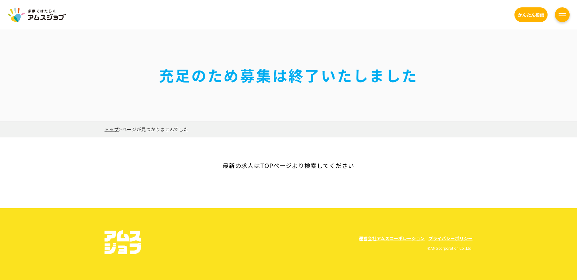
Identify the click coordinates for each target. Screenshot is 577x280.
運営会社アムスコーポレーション (392, 238)
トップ (112, 129)
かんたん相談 (531, 14)
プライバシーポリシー (450, 238)
